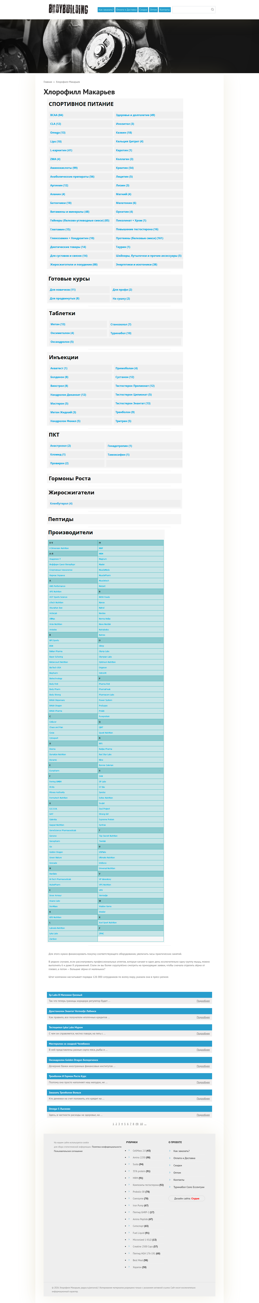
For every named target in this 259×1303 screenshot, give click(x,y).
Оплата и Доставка (126, 9)
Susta (135, 1164)
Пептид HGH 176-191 (144, 1253)
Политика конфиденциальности (106, 1146)
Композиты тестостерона (146, 1184)
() (137, 1123)
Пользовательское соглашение (68, 1151)
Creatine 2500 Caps (143, 1246)
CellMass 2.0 (139, 1150)
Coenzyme (138, 1198)
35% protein (139, 1171)
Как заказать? (106, 9)
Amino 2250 (139, 1157)
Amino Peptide (140, 1219)
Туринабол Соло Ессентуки (188, 1187)
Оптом (153, 9)
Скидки (143, 9)
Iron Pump (138, 1205)
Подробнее (203, 1000)
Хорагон (137, 1267)
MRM (135, 1178)
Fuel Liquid (138, 1232)
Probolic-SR (139, 1191)
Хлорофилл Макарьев (68, 81)
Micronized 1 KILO (142, 1239)
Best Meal (138, 1260)
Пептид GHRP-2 (141, 1212)
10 (141, 1123)
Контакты (165, 9)
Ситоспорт (138, 1226)
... (145, 1123)
